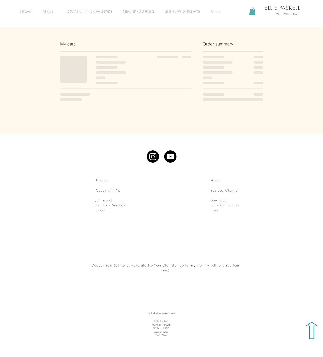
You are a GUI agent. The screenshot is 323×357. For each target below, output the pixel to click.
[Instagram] (153, 156)
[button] (252, 11)
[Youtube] (170, 156)
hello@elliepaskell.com (161, 313)
